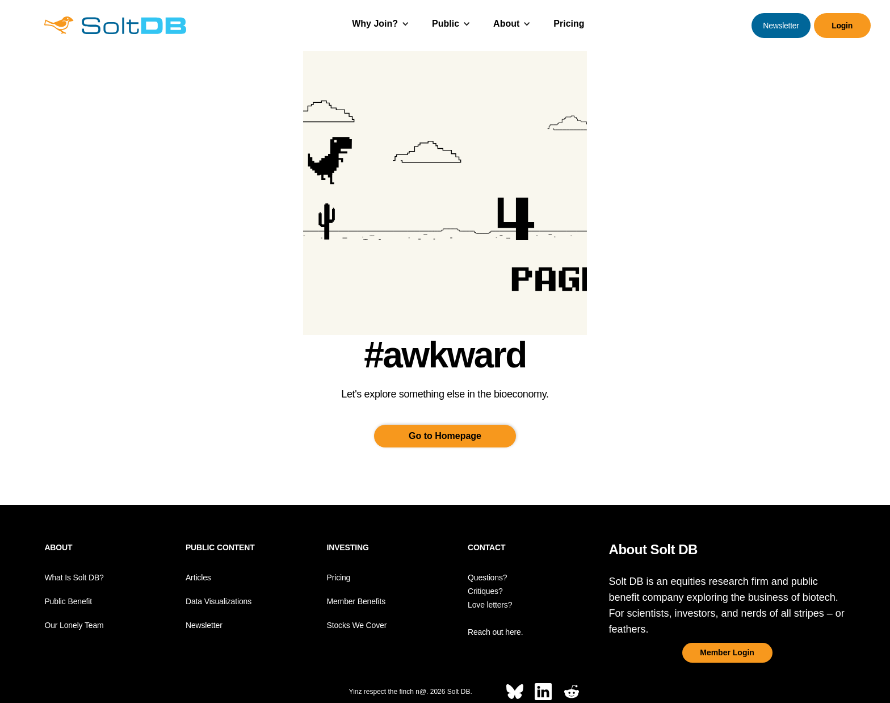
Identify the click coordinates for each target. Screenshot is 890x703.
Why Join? (375, 23)
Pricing (568, 23)
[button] (381, 25)
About (506, 23)
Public (445, 23)
